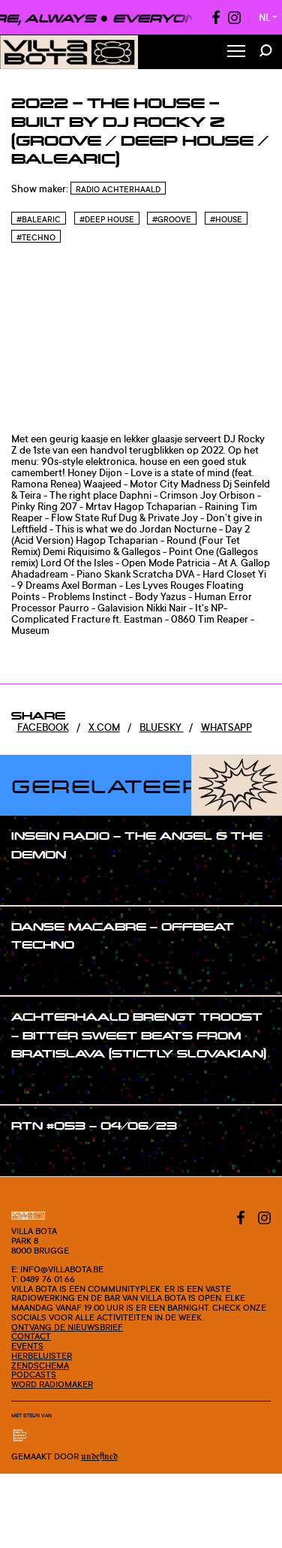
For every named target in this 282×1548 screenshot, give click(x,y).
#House (226, 219)
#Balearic (38, 219)
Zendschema (40, 1365)
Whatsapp (226, 727)
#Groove (171, 219)
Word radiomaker (52, 1384)
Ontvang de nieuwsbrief (67, 1327)
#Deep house (107, 219)
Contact (31, 1336)
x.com (104, 727)
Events (27, 1346)
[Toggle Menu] (236, 52)
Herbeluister (41, 1356)
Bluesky (162, 727)
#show (42, 882)
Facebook (43, 727)
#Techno (36, 237)
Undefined (99, 1457)
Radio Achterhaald (118, 189)
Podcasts (33, 1374)
